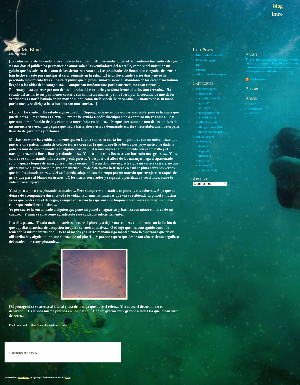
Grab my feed (259, 79)
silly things (206, 122)
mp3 (202, 160)
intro (277, 14)
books (203, 146)
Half (199, 65)
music (203, 165)
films (202, 155)
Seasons (201, 69)
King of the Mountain (209, 55)
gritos (202, 103)
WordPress (255, 108)
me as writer (207, 112)
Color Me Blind (25, 49)
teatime (207, 117)
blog (278, 6)
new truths (203, 88)
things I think (207, 127)
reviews (200, 141)
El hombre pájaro (207, 60)
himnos (206, 170)
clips (202, 151)
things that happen (211, 131)
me (201, 108)
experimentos (207, 98)
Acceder (254, 103)
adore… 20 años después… (213, 74)
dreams (203, 93)
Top (68, 377)
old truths (29, 325)
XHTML (254, 113)
